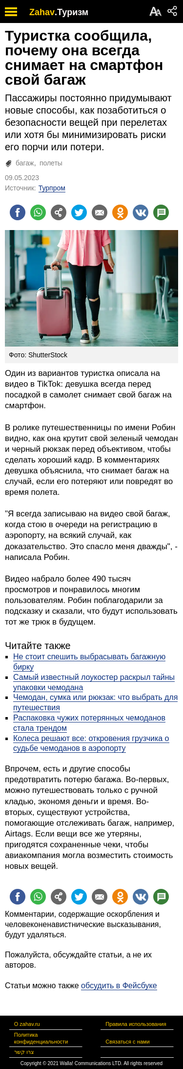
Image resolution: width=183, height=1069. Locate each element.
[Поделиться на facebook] (17, 212)
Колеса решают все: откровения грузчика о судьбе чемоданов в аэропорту (91, 743)
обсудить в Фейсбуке (119, 985)
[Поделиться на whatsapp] (38, 212)
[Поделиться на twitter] (79, 212)
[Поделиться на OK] (120, 212)
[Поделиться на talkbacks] (161, 212)
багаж (25, 163)
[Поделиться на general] (58, 212)
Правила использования (135, 1024)
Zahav (42, 12)
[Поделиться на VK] (140, 212)
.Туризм (71, 12)
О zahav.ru (27, 1024)
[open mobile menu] (11, 11)
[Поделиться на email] (99, 212)
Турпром (52, 188)
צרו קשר (24, 1052)
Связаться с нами (127, 1042)
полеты (51, 163)
